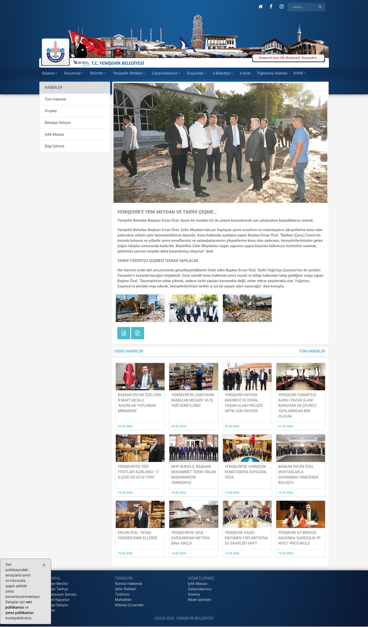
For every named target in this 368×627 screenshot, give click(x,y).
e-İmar (245, 73)
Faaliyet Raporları (56, 600)
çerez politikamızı (19, 613)
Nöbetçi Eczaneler (129, 605)
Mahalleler (123, 600)
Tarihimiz (122, 594)
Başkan (50, 73)
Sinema (194, 594)
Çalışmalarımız (166, 73)
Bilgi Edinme (54, 146)
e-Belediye (223, 73)
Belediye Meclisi (55, 584)
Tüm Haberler (55, 99)
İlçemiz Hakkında (128, 584)
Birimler (98, 73)
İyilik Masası (54, 134)
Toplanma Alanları (272, 73)
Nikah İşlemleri (199, 600)
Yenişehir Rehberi (129, 73)
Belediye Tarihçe (55, 589)
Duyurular (197, 73)
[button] (260, 6)
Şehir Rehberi (125, 589)
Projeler (51, 111)
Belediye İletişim (58, 123)
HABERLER (53, 87)
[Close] (44, 565)
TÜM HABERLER (312, 351)
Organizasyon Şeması (59, 594)
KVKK (300, 73)
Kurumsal (74, 73)
